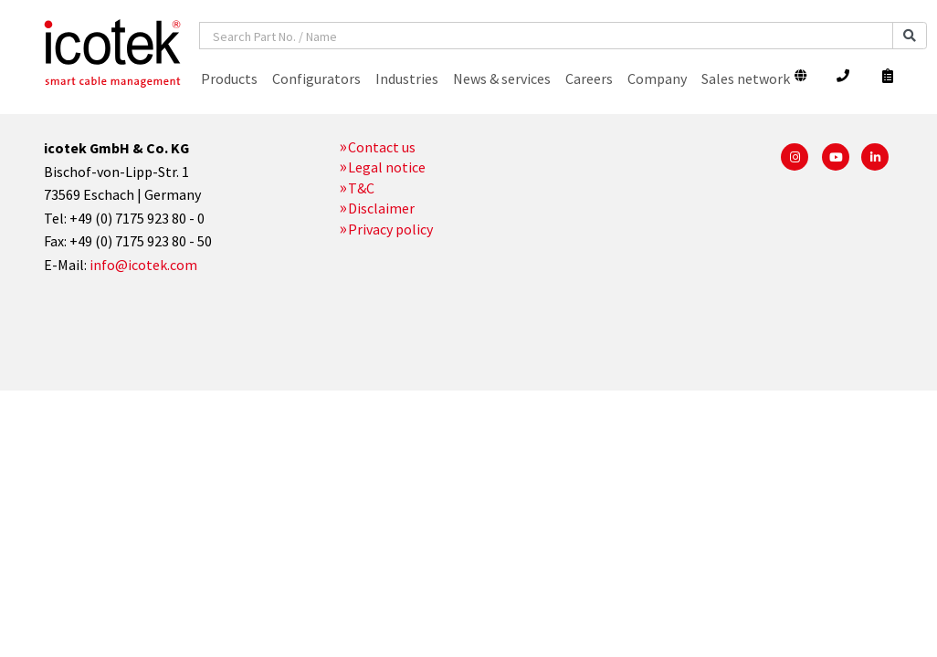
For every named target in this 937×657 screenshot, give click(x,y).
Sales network (745, 78)
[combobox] (546, 35)
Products (229, 78)
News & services (502, 78)
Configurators (316, 78)
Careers (589, 78)
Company (657, 78)
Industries (406, 78)
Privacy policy (390, 229)
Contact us (382, 147)
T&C (361, 188)
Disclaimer (381, 208)
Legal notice (387, 167)
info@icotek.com (143, 265)
